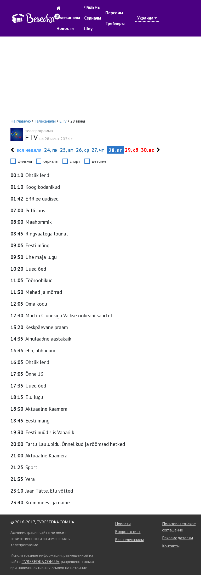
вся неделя (29, 150)
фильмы (25, 161)
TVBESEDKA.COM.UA (55, 521)
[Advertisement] (100, 77)
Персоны (114, 13)
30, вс (147, 150)
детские (99, 161)
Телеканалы (68, 17)
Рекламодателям (177, 537)
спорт (75, 161)
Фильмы (92, 7)
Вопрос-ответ (128, 531)
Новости (65, 28)
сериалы (50, 161)
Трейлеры (115, 23)
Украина (147, 18)
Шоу (88, 29)
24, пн (51, 150)
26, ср (82, 150)
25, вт (66, 150)
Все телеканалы (129, 539)
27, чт (97, 150)
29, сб (131, 150)
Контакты (171, 545)
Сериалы (92, 18)
